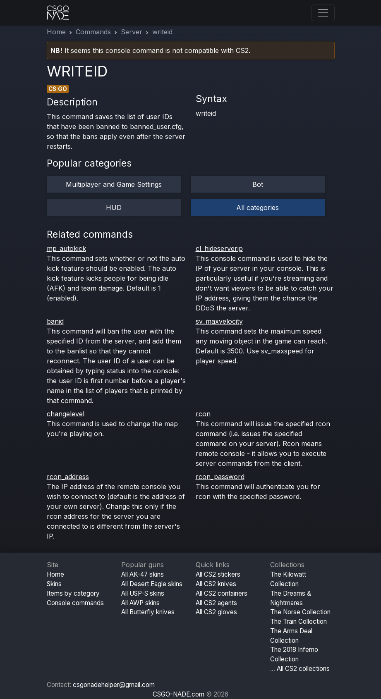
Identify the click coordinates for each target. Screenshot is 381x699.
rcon (203, 414)
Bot (257, 184)
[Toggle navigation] (323, 13)
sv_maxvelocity (219, 321)
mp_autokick (66, 248)
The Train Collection (298, 621)
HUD (114, 207)
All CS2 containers (221, 593)
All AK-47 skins (142, 574)
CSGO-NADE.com (178, 694)
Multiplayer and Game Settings (114, 184)
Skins (54, 584)
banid (55, 321)
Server (131, 32)
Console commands (75, 603)
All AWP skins (140, 603)
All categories (257, 207)
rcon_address (68, 476)
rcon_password (220, 476)
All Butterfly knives (148, 612)
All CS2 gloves (216, 612)
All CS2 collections (303, 669)
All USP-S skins (142, 593)
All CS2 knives (216, 584)
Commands (93, 32)
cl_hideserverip (219, 248)
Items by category (73, 593)
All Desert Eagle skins (151, 584)
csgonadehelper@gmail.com (114, 685)
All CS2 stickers (218, 574)
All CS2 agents (216, 603)
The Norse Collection (300, 612)
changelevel (65, 414)
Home (56, 32)
